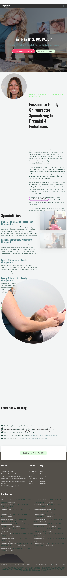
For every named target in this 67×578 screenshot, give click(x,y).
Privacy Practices (43, 482)
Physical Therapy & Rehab (10, 486)
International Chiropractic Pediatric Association (43, 436)
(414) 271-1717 (52, 512)
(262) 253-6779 (21, 545)
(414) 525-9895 (9, 516)
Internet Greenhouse (60, 564)
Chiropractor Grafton (6, 528)
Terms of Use (43, 477)
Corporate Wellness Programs (11, 474)
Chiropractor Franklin (6, 514)
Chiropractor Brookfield (6, 499)
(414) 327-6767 (37, 541)
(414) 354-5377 (9, 550)
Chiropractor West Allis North (41, 543)
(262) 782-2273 (11, 502)
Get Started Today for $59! (33, 453)
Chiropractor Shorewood (39, 528)
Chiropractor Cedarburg (7, 504)
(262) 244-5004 (52, 526)
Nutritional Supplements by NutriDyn (13, 479)
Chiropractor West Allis (39, 538)
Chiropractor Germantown (7, 519)
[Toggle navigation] (2, 1)
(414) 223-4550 (49, 502)
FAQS (31, 483)
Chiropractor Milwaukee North (41, 504)
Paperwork (33, 471)
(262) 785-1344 (42, 521)
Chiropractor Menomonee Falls (8, 543)
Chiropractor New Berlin (39, 519)
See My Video (39, 201)
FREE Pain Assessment (23, 51)
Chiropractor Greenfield (6, 533)
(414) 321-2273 (11, 536)
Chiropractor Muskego (39, 514)
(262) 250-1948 (19, 521)
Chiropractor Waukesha (39, 533)
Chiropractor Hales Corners (7, 538)
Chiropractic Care (7, 471)
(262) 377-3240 (18, 507)
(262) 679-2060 (49, 516)
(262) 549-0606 (41, 536)
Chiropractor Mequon (6, 548)
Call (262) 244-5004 (45, 51)
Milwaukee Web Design (45, 564)
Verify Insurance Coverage (14, 429)
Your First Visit (32, 475)
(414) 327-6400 (10, 541)
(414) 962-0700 (50, 531)
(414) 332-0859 (16, 526)
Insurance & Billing (33, 480)
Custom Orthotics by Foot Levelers (12, 476)
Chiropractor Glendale (6, 524)
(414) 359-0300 (49, 507)
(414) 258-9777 (49, 545)
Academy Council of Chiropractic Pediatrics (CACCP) (34, 439)
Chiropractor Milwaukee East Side (42, 499)
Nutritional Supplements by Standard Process (13, 482)
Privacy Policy (42, 472)
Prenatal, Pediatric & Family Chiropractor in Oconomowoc (33, 45)
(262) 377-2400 (4, 531)
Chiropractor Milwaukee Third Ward (42, 509)
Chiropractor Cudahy (6, 509)
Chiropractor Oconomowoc (40, 524)
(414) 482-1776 (8, 512)
